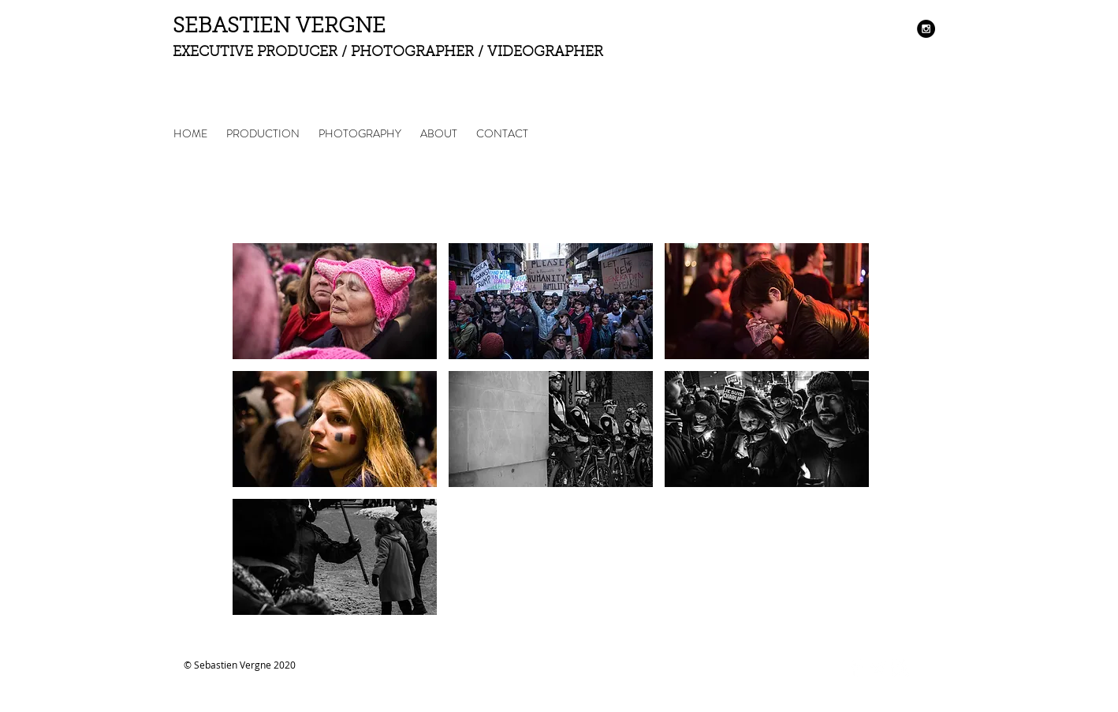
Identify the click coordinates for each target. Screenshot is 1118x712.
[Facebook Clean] (856, 668)
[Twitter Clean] (878, 668)
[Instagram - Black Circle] (926, 29)
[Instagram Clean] (900, 668)
